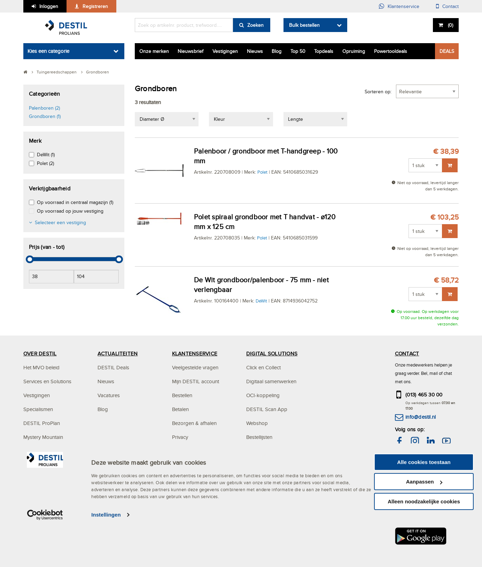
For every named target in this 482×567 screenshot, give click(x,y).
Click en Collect (263, 367)
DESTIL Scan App (266, 409)
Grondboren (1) (45, 116)
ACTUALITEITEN (118, 353)
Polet (262, 172)
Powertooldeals (390, 51)
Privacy (180, 437)
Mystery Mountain (43, 437)
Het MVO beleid (41, 367)
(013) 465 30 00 (424, 394)
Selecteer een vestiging (60, 222)
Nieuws (255, 51)
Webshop (257, 423)
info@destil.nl (420, 416)
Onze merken (154, 51)
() (449, 25)
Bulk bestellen (304, 25)
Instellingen (106, 560)
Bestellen (182, 395)
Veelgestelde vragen (195, 367)
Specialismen (38, 409)
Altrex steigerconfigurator (275, 451)
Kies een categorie (48, 51)
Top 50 (297, 51)
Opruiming (353, 51)
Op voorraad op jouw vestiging (70, 210)
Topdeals (323, 51)
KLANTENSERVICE (194, 353)
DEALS (447, 51)
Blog (276, 51)
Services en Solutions (47, 381)
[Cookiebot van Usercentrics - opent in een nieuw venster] (45, 560)
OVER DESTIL (40, 353)
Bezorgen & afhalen (194, 423)
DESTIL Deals (113, 367)
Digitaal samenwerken (271, 381)
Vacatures (109, 395)
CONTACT (407, 353)
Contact (450, 6)
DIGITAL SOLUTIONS (271, 353)
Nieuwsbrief (190, 51)
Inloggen (48, 6)
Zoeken (255, 25)
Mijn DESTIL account (195, 381)
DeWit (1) (46, 154)
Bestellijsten (259, 437)
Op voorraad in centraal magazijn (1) (75, 202)
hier (432, 470)
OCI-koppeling (263, 395)
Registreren (95, 6)
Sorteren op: (378, 91)
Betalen (180, 409)
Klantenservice (403, 6)
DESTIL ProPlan (41, 423)
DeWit (261, 301)
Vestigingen (225, 51)
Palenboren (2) (44, 107)
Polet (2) (45, 163)
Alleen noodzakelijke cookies (424, 546)
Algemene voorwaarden (199, 451)
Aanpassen (424, 527)
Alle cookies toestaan (423, 507)
